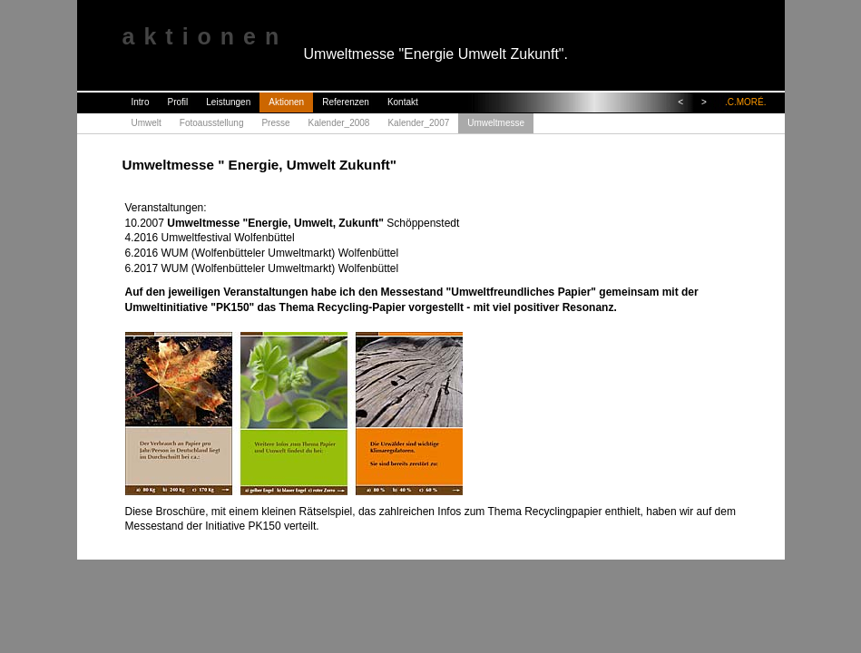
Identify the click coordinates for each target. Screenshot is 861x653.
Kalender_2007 (418, 123)
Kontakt (402, 102)
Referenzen (345, 102)
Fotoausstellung (212, 123)
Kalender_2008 (339, 123)
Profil (178, 102)
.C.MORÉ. (746, 102)
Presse (275, 123)
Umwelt (146, 123)
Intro (141, 102)
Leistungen (228, 102)
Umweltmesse (495, 123)
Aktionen (286, 102)
